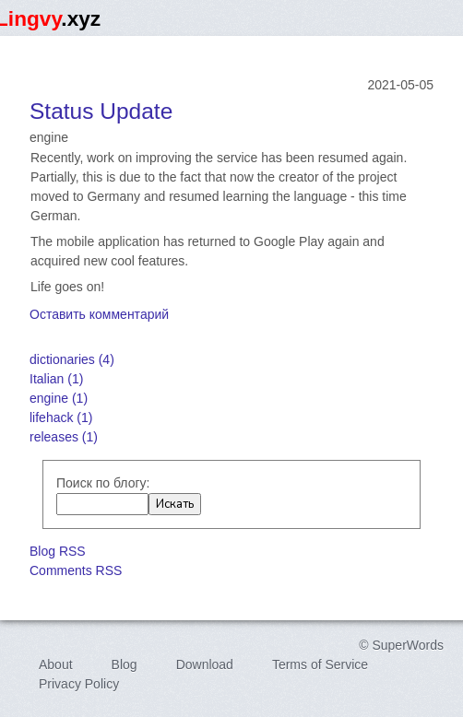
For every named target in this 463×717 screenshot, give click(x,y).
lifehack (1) (61, 417)
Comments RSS (76, 570)
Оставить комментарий (99, 314)
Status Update (101, 111)
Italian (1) (56, 378)
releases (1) (64, 436)
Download (204, 664)
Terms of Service (320, 664)
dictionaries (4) (72, 359)
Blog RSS (58, 551)
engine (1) (59, 398)
